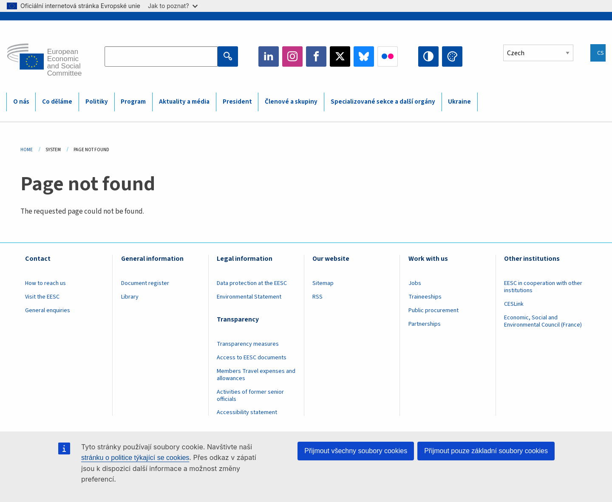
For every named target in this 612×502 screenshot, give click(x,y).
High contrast (428, 56)
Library (130, 297)
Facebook (316, 56)
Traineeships (425, 297)
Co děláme (57, 101)
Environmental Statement (249, 297)
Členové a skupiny (291, 101)
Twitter (340, 56)
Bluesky (364, 56)
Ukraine (459, 101)
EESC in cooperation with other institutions (543, 287)
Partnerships (424, 324)
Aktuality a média (184, 101)
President (237, 101)
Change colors (452, 56)
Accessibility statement (247, 412)
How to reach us (45, 283)
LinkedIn (268, 56)
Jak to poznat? (173, 5)
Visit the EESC (42, 297)
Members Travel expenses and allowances (256, 375)
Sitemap (323, 283)
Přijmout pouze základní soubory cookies (486, 450)
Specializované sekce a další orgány (383, 101)
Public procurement (433, 310)
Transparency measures (248, 344)
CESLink (514, 304)
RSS (317, 297)
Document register (145, 283)
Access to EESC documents (251, 357)
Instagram (292, 56)
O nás (21, 101)
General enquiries (47, 310)
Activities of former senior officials (250, 395)
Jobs (414, 283)
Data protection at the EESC (252, 283)
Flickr (387, 56)
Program (133, 101)
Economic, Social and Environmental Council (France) (543, 321)
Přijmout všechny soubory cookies (355, 450)
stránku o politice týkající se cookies (135, 457)
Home (26, 150)
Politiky (96, 101)
